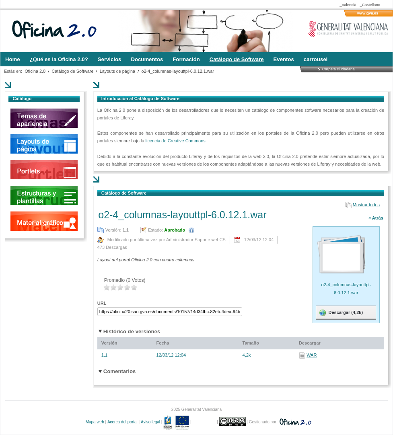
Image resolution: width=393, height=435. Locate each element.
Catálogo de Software (73, 71)
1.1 (104, 355)
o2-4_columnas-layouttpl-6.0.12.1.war (178, 71)
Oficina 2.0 (35, 71)
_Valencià (348, 4)
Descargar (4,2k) (340, 313)
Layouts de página (117, 71)
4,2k (247, 355)
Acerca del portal (122, 422)
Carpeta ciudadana (338, 69)
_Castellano (370, 4)
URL (102, 303)
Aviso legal (150, 422)
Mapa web (95, 422)
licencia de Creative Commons (176, 140)
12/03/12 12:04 (171, 355)
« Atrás (375, 217)
